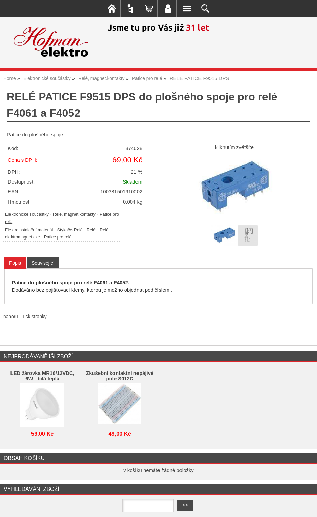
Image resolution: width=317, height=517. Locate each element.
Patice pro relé (58, 237)
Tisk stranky (34, 316)
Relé (91, 230)
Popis (15, 263)
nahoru (10, 316)
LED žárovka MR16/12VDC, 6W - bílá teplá (42, 375)
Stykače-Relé (70, 230)
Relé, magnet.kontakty (74, 214)
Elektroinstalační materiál (29, 230)
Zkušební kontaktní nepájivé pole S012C (119, 375)
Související (43, 263)
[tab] (15, 263)
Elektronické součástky (27, 214)
